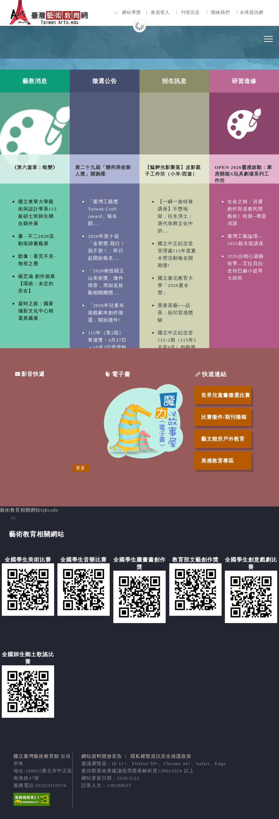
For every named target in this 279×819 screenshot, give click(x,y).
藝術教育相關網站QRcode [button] (29, 510)
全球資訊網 (251, 12)
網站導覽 (131, 12)
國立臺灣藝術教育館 (36, 756)
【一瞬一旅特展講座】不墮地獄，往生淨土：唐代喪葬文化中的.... (175, 216)
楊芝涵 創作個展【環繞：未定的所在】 (36, 283)
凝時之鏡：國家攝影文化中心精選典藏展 (36, 311)
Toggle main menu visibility (269, 37)
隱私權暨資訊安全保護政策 (160, 756)
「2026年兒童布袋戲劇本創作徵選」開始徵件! (106, 313)
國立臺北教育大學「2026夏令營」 (175, 285)
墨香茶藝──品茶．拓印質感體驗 (175, 313)
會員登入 (160, 12)
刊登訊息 (190, 12)
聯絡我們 (220, 12)
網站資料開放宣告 (101, 756)
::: (116, 12)
